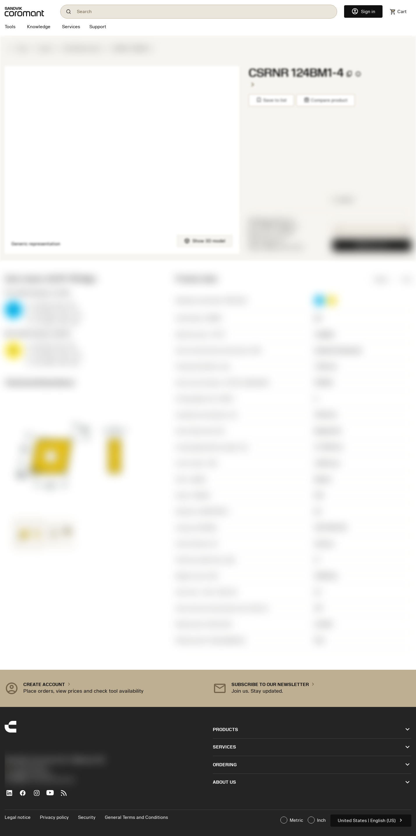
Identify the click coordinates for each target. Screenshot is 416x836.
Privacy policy (54, 817)
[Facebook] (25, 795)
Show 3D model (204, 240)
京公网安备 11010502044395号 (40, 780)
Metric (377, 279)
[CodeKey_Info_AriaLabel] (358, 73)
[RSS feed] (66, 795)
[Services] (71, 27)
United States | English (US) (371, 820)
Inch (402, 279)
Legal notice (18, 817)
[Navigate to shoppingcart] (398, 11)
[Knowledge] (38, 27)
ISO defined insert (82, 48)
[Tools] (11, 27)
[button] (319, 301)
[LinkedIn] (11, 795)
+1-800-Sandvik (25, 767)
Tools (22, 48)
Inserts (45, 48)
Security (86, 817)
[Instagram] (39, 795)
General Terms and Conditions (136, 817)
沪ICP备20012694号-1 (29, 774)
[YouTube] (52, 795)
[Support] (98, 27)
